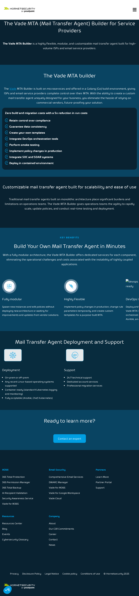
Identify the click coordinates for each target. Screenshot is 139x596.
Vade (12, 88)
